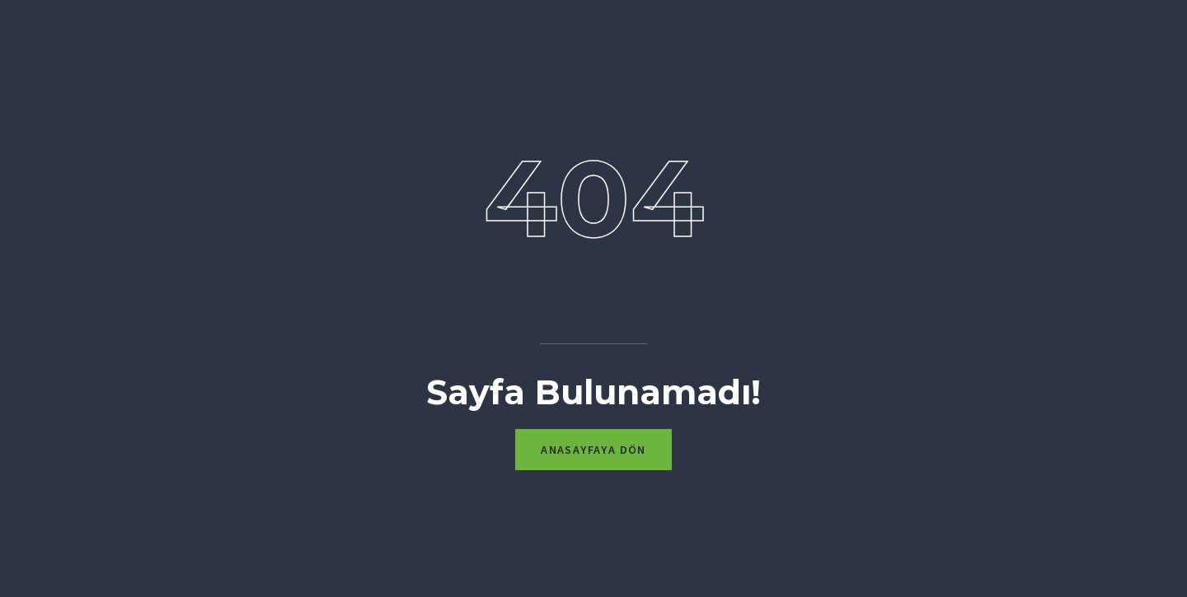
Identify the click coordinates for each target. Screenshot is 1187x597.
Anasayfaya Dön (593, 449)
